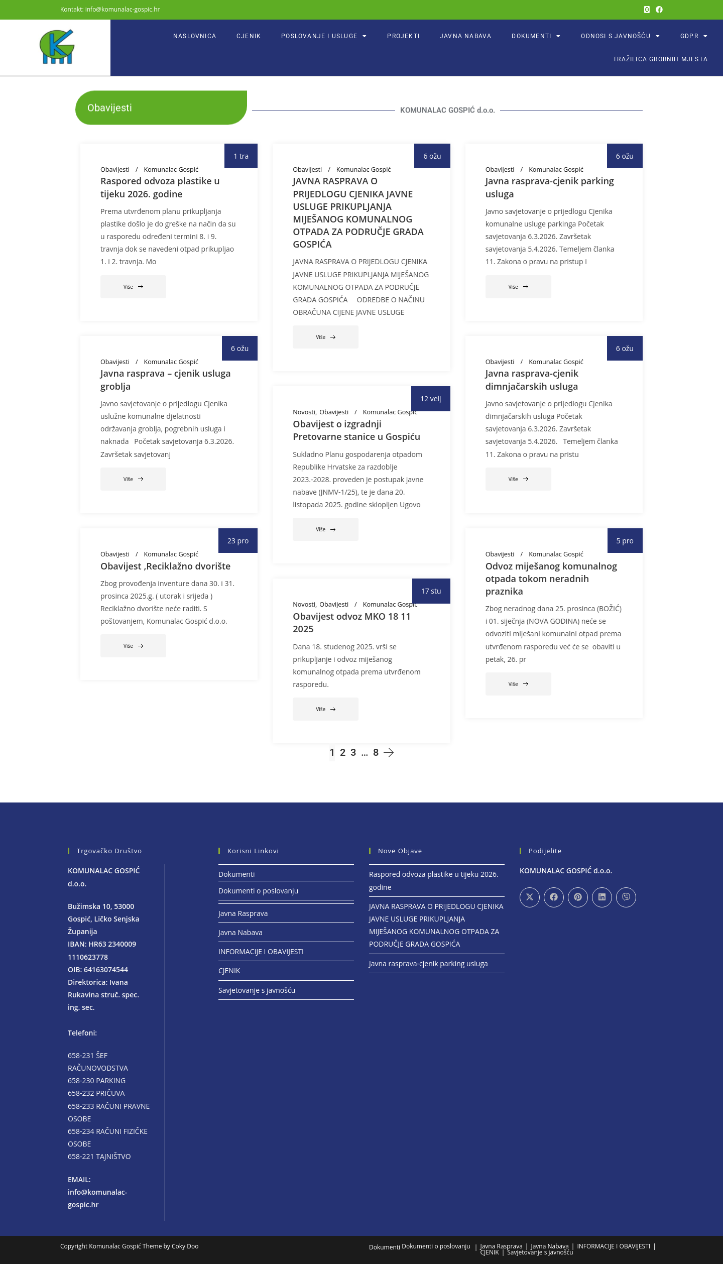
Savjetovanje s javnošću (256, 990)
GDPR (694, 36)
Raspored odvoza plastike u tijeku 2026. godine (160, 187)
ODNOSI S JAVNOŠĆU (620, 36)
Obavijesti (115, 169)
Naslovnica (194, 36)
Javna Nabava (466, 36)
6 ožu (432, 156)
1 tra (241, 156)
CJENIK (248, 36)
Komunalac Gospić (171, 169)
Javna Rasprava (243, 913)
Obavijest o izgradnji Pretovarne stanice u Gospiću (356, 430)
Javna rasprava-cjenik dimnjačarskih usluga (532, 379)
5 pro (625, 540)
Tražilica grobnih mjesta (660, 59)
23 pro (238, 540)
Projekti (403, 36)
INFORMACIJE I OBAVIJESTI (261, 951)
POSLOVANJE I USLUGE (324, 36)
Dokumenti (536, 36)
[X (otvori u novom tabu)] (647, 10)
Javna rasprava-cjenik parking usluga (428, 963)
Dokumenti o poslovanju (258, 890)
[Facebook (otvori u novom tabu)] (658, 10)
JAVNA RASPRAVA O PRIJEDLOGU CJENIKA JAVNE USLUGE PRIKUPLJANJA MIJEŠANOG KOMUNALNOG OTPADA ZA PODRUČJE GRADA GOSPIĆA (358, 212)
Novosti (304, 412)
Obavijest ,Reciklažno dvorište (165, 566)
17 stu (431, 591)
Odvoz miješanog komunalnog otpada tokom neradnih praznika (551, 578)
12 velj (430, 398)
